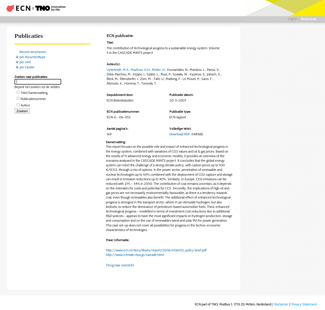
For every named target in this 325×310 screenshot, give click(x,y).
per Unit (25, 62)
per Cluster (27, 67)
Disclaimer (281, 304)
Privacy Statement (304, 304)
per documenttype (32, 57)
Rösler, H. (159, 70)
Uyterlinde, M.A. (118, 70)
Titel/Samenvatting (34, 93)
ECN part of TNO (34, 8)
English (292, 19)
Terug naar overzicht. (120, 265)
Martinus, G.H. (141, 70)
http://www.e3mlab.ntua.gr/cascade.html (135, 255)
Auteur (25, 105)
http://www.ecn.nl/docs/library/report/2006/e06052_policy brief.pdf (156, 250)
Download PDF (179, 134)
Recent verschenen (33, 52)
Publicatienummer (33, 99)
